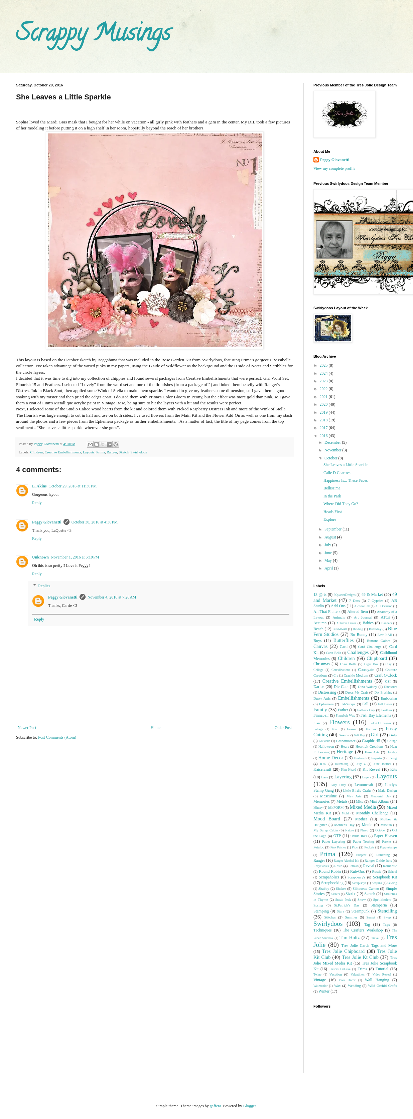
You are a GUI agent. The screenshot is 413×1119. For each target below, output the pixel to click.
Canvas (320, 646)
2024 (324, 373)
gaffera (215, 1106)
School (392, 871)
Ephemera (326, 704)
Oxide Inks (359, 836)
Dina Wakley (367, 687)
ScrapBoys (359, 883)
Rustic (377, 871)
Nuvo (364, 830)
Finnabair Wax (345, 715)
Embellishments (353, 698)
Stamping (321, 911)
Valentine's (358, 974)
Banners (386, 623)
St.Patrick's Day (347, 905)
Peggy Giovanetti (46, 522)
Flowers (339, 722)
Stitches (329, 917)
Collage (318, 670)
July (328, 544)
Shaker (341, 888)
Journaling (342, 764)
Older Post (283, 727)
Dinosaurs (390, 687)
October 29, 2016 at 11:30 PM (72, 486)
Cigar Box (371, 664)
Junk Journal (382, 764)
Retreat (353, 866)
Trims (362, 969)
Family (320, 709)
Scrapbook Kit (385, 877)
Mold (345, 813)
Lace (324, 777)
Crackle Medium (356, 675)
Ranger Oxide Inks (378, 860)
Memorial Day (381, 796)
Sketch (124, 452)
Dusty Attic (322, 698)
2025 (324, 365)
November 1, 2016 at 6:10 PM (75, 557)
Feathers (386, 710)
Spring (318, 905)
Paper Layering (333, 841)
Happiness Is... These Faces (345, 480)
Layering (343, 776)
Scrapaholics (329, 877)
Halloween (326, 746)
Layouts (89, 452)
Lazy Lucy (338, 785)
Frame (352, 729)
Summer (351, 917)
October (331, 458)
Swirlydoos (138, 452)
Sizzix (351, 893)
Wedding (354, 986)
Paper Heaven (385, 835)
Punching (383, 855)
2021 (324, 396)
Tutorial (382, 969)
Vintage (319, 980)
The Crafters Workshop (363, 930)
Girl (375, 734)
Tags (386, 924)
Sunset (371, 917)
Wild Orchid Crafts (382, 986)
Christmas (321, 664)
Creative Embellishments (63, 452)
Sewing (392, 883)
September (333, 529)
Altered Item (358, 611)
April (329, 568)
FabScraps (348, 704)
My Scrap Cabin (325, 830)
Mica (359, 801)
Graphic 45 (371, 740)
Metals (342, 801)
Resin (338, 866)
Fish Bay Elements (376, 715)
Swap (387, 917)
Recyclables (321, 866)
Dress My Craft (356, 692)
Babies (368, 623)
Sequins (377, 883)
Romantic (390, 866)
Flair (316, 723)
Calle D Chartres (337, 472)
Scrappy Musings (93, 35)
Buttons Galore (378, 641)
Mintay (318, 807)
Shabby (323, 888)
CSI (388, 681)
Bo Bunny (359, 634)
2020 (324, 404)
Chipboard (377, 658)
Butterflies (343, 640)
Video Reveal (382, 974)
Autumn (319, 623)
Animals (339, 617)
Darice (318, 686)
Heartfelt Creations (370, 746)
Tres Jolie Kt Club (360, 957)
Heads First (332, 511)
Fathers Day (366, 710)
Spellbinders (382, 899)
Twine (317, 974)
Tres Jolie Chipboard (343, 951)
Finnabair (321, 715)
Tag (367, 924)
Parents (386, 841)
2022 (324, 388)
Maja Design (387, 790)
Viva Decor (347, 980)
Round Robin (329, 871)
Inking (392, 758)
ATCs (385, 617)
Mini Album (379, 801)
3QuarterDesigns (345, 595)
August (330, 537)
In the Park (332, 496)
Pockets (370, 847)
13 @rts (319, 594)
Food (335, 729)
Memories (321, 801)
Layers (366, 777)
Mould (367, 824)
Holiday (392, 752)
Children (36, 452)
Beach (318, 629)
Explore (329, 519)
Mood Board (326, 818)
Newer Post (27, 727)
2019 (324, 412)
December (333, 442)
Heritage (344, 751)
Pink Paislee (338, 847)
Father (343, 710)
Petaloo (318, 847)
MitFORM (335, 807)
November (333, 450)
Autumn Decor (346, 623)
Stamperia (379, 905)
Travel (375, 938)
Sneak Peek (343, 899)
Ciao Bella (348, 664)
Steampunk (361, 911)
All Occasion (383, 606)
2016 (324, 435)
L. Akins (39, 486)
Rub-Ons (357, 871)
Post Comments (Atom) (57, 737)
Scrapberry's (357, 877)
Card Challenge (369, 647)
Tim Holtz (349, 937)
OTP (337, 835)
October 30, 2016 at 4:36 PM (95, 522)
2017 (324, 427)
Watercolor (320, 986)
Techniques (322, 930)
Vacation (335, 974)
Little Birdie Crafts (357, 790)
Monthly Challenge (372, 813)
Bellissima (331, 488)
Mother (361, 819)
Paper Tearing (363, 841)
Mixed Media (363, 807)
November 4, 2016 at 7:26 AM (112, 597)
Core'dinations (340, 670)
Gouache (324, 741)
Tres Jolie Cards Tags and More (369, 945)
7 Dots (354, 601)
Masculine (328, 796)
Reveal (368, 865)
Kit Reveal (371, 769)
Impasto (376, 758)
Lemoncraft (364, 784)
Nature (349, 830)
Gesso (342, 735)
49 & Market (372, 594)
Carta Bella (333, 653)
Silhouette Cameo (366, 888)
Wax (337, 986)
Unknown (40, 557)
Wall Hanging (377, 980)
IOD (323, 764)
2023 (324, 381)
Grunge (392, 741)
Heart (345, 746)
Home (155, 727)
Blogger (249, 1106)
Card (344, 646)
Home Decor (330, 757)
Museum (386, 825)
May (328, 560)
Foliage (318, 729)
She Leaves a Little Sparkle (345, 464)
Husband (360, 758)
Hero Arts (372, 752)
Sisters (335, 894)
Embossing (389, 698)
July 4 (361, 764)
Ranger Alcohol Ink (346, 860)
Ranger (112, 452)
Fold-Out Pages (380, 723)
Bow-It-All (385, 635)
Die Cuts (341, 686)
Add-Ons (338, 606)
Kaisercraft (322, 769)
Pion (355, 847)
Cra (335, 675)
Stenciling (387, 910)
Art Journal (363, 617)
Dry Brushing (383, 692)
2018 (324, 420)
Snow (362, 899)
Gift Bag (359, 735)
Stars (340, 911)
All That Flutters (326, 611)
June (328, 552)
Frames (371, 729)
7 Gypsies (375, 601)
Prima (100, 452)
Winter (323, 991)
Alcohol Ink (362, 606)
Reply (37, 502)
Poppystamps (388, 847)
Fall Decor (385, 704)
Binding (358, 629)
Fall (365, 704)
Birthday (375, 629)
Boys (317, 640)
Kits (393, 769)
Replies (44, 586)
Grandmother (346, 741)
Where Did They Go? (340, 503)
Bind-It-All (339, 629)
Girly (393, 735)
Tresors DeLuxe (340, 969)
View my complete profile (334, 168)
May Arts (354, 796)
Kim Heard (348, 769)
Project (361, 855)
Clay (389, 664)
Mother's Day (344, 825)
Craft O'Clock (386, 675)
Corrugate (366, 669)
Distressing (327, 692)
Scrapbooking (332, 882)
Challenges (358, 652)
